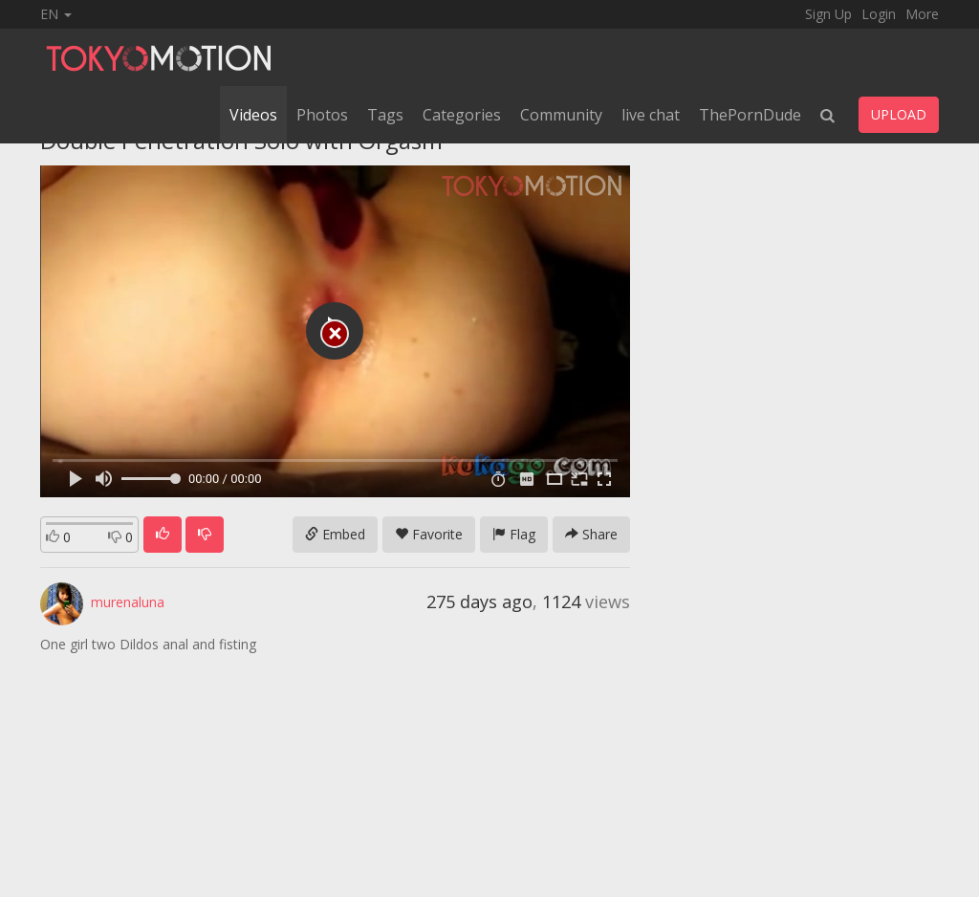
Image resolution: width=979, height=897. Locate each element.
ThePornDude (750, 114)
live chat (650, 114)
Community (561, 114)
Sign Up (828, 14)
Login (878, 14)
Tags (385, 114)
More (922, 14)
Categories (462, 114)
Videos (253, 114)
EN (56, 14)
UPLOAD (898, 114)
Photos (322, 114)
